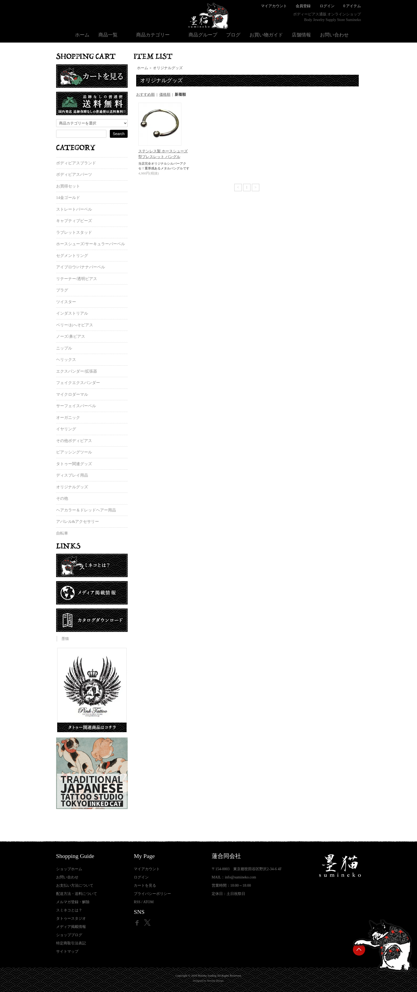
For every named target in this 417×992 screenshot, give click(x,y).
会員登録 (303, 6)
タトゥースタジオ (71, 918)
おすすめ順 (145, 95)
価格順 (164, 95)
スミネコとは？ (69, 910)
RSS (137, 902)
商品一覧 (108, 34)
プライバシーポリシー (152, 894)
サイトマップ (67, 951)
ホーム (82, 34)
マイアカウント (274, 6)
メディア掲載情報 (71, 927)
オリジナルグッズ (168, 68)
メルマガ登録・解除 (73, 902)
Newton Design (215, 980)
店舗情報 (301, 34)
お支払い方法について (74, 885)
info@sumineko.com (240, 877)
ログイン (327, 6)
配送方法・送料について (76, 894)
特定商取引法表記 (71, 943)
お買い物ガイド (266, 34)
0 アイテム (352, 6)
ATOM (148, 902)
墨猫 (65, 639)
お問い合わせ (334, 34)
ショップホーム (69, 869)
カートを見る (145, 885)
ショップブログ (69, 935)
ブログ (233, 34)
